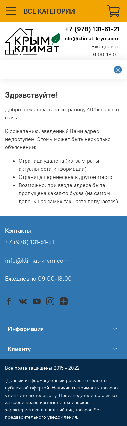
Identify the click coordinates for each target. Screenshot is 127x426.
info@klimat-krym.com (91, 38)
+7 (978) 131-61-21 (92, 29)
